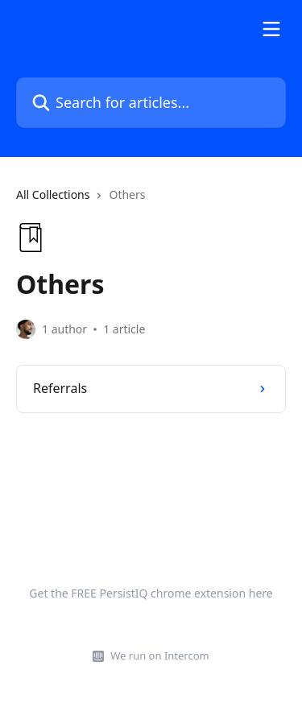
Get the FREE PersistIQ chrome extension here (150, 593)
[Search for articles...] (151, 102)
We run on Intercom (159, 655)
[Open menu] (271, 29)
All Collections (52, 194)
